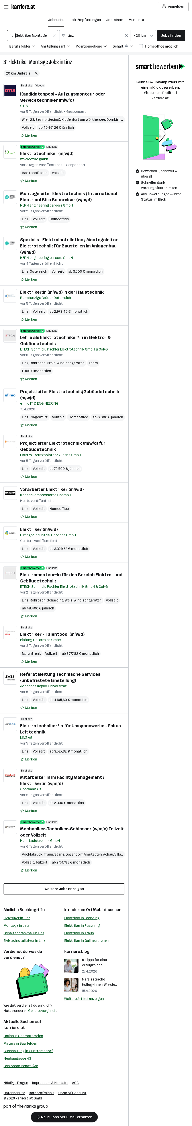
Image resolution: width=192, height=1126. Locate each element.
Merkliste (136, 20)
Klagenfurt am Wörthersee (83, 119)
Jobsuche (56, 20)
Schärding (55, 600)
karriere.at (14, 1027)
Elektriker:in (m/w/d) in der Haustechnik (62, 292)
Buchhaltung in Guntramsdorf (28, 1051)
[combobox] (32, 35)
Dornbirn (113, 119)
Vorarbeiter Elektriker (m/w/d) (52, 489)
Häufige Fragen (16, 1083)
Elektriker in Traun (79, 933)
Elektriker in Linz (17, 918)
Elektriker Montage (28, 62)
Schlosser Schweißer (21, 1066)
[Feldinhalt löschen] (54, 35)
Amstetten (93, 854)
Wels (68, 600)
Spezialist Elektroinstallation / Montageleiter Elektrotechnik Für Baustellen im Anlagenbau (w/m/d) (69, 246)
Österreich (38, 271)
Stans (59, 854)
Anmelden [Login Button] (173, 6)
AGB (75, 1083)
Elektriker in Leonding (82, 918)
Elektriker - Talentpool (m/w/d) (52, 634)
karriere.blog (77, 951)
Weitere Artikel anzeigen (84, 999)
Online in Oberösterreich (23, 1036)
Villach (119, 854)
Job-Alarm (114, 20)
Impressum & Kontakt (50, 1083)
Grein (51, 363)
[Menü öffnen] (6, 7)
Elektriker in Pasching (82, 925)
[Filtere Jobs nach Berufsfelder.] (25, 47)
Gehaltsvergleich (42, 1011)
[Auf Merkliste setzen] (28, 135)
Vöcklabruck (32, 854)
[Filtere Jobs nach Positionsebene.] (94, 47)
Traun (48, 854)
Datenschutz (14, 1093)
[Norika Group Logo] (26, 1107)
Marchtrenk (31, 653)
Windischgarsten (70, 363)
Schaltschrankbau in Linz (24, 933)
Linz (68, 62)
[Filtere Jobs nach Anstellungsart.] (58, 47)
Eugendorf (74, 854)
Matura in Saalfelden (20, 1043)
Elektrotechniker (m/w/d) (46, 153)
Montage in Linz (16, 925)
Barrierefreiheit (41, 1093)
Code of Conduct (72, 1093)
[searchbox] (32, 35)
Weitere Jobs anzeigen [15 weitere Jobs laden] (64, 889)
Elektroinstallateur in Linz (24, 940)
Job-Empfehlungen (85, 20)
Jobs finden (171, 35)
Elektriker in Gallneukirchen (86, 940)
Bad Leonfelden (34, 173)
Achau (108, 854)
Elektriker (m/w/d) (39, 529)
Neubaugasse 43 (17, 1058)
